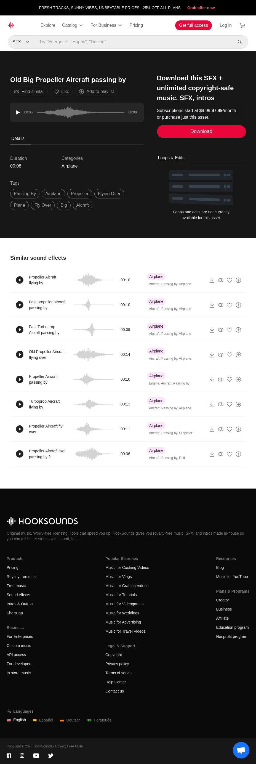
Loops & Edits (171, 157)
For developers (19, 664)
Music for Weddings (122, 613)
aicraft (82, 205)
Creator (222, 600)
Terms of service (119, 673)
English (16, 720)
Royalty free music (22, 576)
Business (224, 609)
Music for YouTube (232, 576)
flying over (109, 193)
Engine (154, 383)
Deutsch (70, 720)
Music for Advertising (123, 622)
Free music (16, 585)
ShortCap (15, 613)
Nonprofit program (231, 636)
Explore (48, 25)
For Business (106, 25)
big (63, 205)
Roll (182, 458)
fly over (42, 205)
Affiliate (222, 618)
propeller (80, 193)
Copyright (113, 654)
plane (19, 205)
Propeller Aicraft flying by (42, 280)
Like (61, 91)
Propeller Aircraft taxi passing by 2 (47, 454)
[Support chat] (241, 750)
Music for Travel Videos (125, 631)
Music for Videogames (124, 604)
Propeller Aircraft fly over (45, 429)
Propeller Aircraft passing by (43, 379)
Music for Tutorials (121, 595)
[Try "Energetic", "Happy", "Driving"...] (133, 42)
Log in (226, 25)
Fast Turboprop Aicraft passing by (44, 330)
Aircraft (154, 284)
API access (16, 654)
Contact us (114, 691)
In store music (19, 673)
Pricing (136, 25)
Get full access (193, 25)
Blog (220, 567)
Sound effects (18, 595)
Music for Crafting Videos (126, 585)
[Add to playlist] (238, 280)
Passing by (169, 284)
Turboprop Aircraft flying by (44, 404)
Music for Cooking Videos (127, 567)
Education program (232, 627)
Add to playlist (96, 91)
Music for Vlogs (118, 576)
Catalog (73, 25)
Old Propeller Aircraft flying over (47, 354)
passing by (25, 193)
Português (99, 720)
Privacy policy (117, 664)
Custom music (19, 645)
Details (18, 138)
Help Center (115, 682)
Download (201, 131)
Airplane (70, 166)
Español (43, 720)
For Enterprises (20, 636)
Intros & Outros (20, 604)
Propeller (185, 433)
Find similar (29, 91)
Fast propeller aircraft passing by (47, 305)
